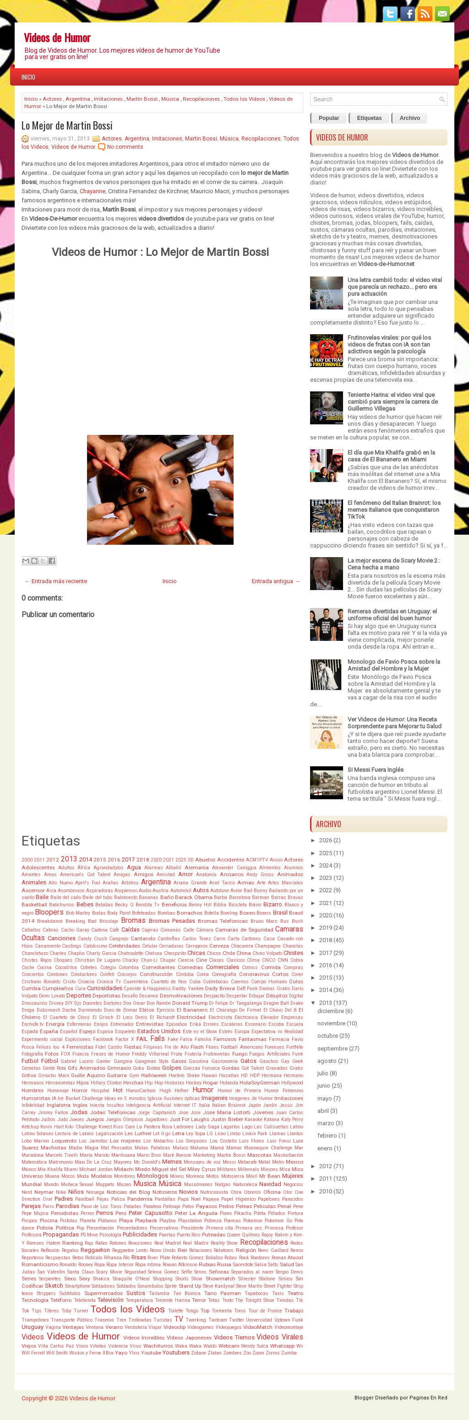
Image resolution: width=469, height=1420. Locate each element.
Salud (287, 1264)
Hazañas (229, 1076)
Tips (37, 1311)
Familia (203, 1039)
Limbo (233, 1134)
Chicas (196, 952)
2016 (114, 859)
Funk (297, 1054)
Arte (261, 883)
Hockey (194, 1083)
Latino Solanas (38, 1134)
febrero (327, 1135)
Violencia (118, 1346)
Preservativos (164, 1228)
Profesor (294, 1228)
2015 (99, 859)
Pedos (226, 1206)
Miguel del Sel (169, 1169)
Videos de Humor (57, 37)
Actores (52, 99)
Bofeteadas (144, 913)
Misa (284, 1169)
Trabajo (293, 1310)
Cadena (99, 930)
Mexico (294, 1162)
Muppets (105, 1184)
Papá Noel (189, 1199)
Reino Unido (162, 1250)
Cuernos (240, 982)
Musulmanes (198, 1184)
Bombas (166, 913)
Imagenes (215, 1098)
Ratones (117, 1243)
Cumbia (31, 988)
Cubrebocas (216, 982)
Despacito (214, 996)
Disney (56, 1003)
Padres (64, 1198)
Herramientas (60, 1083)
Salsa (261, 1265)
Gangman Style (152, 1061)
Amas (50, 875)
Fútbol (49, 1060)
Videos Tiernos (234, 1337)
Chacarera (242, 946)
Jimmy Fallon (53, 1113)
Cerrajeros (196, 946)
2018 (142, 859)
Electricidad (191, 1017)
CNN (283, 960)
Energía (55, 1024)
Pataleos (152, 1206)
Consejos (127, 974)
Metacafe (247, 1162)
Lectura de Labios (74, 1134)
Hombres (33, 1090)
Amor (185, 874)
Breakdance (50, 921)
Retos (78, 1258)
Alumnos (293, 868)
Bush (297, 921)
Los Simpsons (191, 1141)
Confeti (107, 974)
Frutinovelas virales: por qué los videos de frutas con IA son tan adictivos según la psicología (389, 344)
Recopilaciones (201, 99)
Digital (296, 996)
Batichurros (61, 905)
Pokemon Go (278, 1221)
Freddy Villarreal (150, 1054)
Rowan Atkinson (180, 1265)
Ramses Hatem (43, 1243)
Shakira (101, 1279)
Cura (80, 989)
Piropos (30, 1221)
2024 (325, 865)
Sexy (84, 1278)
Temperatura (139, 1300)
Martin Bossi (142, 99)
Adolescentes (38, 867)
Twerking (195, 1320)
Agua (134, 867)
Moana (52, 1176)
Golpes (171, 1067)
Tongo (191, 1311)
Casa (269, 939)
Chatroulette (130, 953)
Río (126, 1258)
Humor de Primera (239, 1091)
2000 (27, 860)
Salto (273, 1265)
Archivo (410, 118)
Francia (80, 1054)
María (86, 1155)
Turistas (162, 1320)
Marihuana (123, 1155)
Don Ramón (159, 1003)
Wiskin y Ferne (85, 1353)
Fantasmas (253, 1039)
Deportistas (106, 995)
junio (323, 1085)
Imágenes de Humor (251, 1098)
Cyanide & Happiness (147, 989)
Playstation (190, 1221)
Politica (65, 1228)
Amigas (122, 875)
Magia (91, 1148)
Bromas (133, 920)
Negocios (293, 1184)
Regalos (70, 1250)
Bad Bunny (255, 891)
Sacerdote (243, 1265)
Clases (216, 960)
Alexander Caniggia (234, 868)
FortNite (294, 1047)
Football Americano (241, 1047)
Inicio (28, 76)
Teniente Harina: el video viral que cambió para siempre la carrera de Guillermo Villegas (393, 401)
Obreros (252, 1192)
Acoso (276, 860)
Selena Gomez (163, 1272)
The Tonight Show (254, 1300)
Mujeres (292, 1175)
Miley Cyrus (201, 1169)
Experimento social (42, 1039)
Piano (226, 1213)
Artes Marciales (285, 883)
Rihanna (113, 1258)
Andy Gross (260, 875)
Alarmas (153, 868)
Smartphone (77, 1286)
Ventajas (73, 1327)
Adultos (66, 868)
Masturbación (288, 1155)
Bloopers (49, 912)
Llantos (295, 1134)
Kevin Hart (51, 1127)
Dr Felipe (218, 1003)
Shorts (182, 1279)
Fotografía (32, 1054)
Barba (220, 897)
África (83, 868)
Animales (34, 882)
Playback (146, 1220)
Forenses (274, 1047)
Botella (211, 913)
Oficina (272, 1192)
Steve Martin (249, 1286)
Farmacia (279, 1039)
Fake (173, 1039)
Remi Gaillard (273, 1250)
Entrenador (122, 1024)
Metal (264, 1162)
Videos (33, 1337)
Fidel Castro (108, 1047)
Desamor (148, 996)
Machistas (53, 1147)
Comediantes (158, 967)
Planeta (88, 1221)
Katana (271, 1119)
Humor (202, 1090)
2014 (85, 859)
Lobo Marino (35, 1141)
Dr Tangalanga (245, 1003)
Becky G (124, 905)
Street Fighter (278, 1286)
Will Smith (57, 1353)
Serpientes (50, 1279)
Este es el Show (200, 1032)
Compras (293, 967)
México (29, 1169)
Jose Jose (189, 1113)
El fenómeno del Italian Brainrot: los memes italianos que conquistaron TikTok (394, 509)
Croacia (86, 982)
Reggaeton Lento (129, 1250)
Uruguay (33, 1326)
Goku (138, 1068)
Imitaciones (108, 99)
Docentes (92, 1003)
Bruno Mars (264, 921)
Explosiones (78, 1039)
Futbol (30, 1060)
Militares (226, 1169)
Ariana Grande (190, 883)
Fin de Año (176, 1047)
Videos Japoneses (189, 1337)
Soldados (126, 1286)
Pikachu (242, 1213)
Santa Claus (80, 1272)
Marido (101, 1155)
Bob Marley (78, 913)
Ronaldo (68, 1265)
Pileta (260, 1213)
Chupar (168, 960)
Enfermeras (79, 1024)
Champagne (268, 946)
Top (205, 1310)
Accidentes (231, 859)
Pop (80, 1228)
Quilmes (251, 1235)
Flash (197, 1047)
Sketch (54, 1285)
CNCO (269, 960)
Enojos (101, 1024)
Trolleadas (140, 1320)
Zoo (247, 1353)
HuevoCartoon (141, 1091)
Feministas (79, 1047)
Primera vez (248, 1228)
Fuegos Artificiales (269, 1054)
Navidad (270, 1184)
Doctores (113, 1003)
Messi (229, 1162)
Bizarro (272, 904)
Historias (174, 1083)
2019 (325, 927)
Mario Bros (149, 1155)
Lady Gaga (207, 1127)
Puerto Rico (188, 1235)
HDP (255, 1076)
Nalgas (223, 1184)
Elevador (270, 1017)
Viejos (29, 1346)
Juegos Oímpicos (124, 1119)
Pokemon (252, 1221)
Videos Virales (279, 1337)
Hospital (100, 1091)
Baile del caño (65, 897)
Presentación (100, 1228)
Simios (285, 1279)
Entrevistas (150, 1024)
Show (196, 1279)
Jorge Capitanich (156, 1113)
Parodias (67, 1206)
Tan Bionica (187, 1293)
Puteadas (213, 1234)
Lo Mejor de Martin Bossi (67, 125)
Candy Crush (92, 939)
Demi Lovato (52, 996)
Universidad (259, 1320)
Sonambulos (150, 1286)
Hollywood (292, 1083)
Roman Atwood (287, 1258)
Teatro (295, 1293)
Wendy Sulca (254, 1346)
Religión (246, 1250)
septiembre (332, 1048)
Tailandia (159, 1293)
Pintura (295, 1213)
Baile (42, 897)
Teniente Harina (172, 1300)
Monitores (124, 1176)
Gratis (296, 1068)
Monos (177, 1176)
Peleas (244, 1206)
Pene (298, 1206)
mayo (324, 1098)
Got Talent (252, 1068)
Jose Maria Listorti (227, 1112)
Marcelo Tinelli (61, 1155)
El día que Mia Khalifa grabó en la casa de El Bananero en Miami (391, 456)
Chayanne (92, 191)
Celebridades (124, 946)
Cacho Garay (75, 930)
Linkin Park (255, 1134)
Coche (28, 967)
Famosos (224, 1039)
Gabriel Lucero (76, 1061)
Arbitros (130, 883)
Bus (284, 921)
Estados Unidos (158, 1031)
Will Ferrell (33, 1353)
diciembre (330, 1011)
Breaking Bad (81, 921)
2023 (325, 877)
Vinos (82, 1346)
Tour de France (265, 1311)
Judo (62, 1119)
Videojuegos (229, 1327)
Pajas (103, 1199)
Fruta (176, 1054)
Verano (114, 1327)
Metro (278, 1162)
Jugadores (156, 1119)
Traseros (104, 1320)
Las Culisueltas (271, 1127)
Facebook (103, 1039)
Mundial (32, 1184)
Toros (240, 1311)
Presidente (192, 1228)
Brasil (280, 912)
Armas (245, 882)
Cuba (195, 982)
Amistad (166, 875)
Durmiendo (90, 1010)
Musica (144, 1184)
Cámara (204, 930)
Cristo (69, 982)
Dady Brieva (220, 988)
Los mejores (125, 1141)
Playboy (167, 1221)
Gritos (29, 1075)
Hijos (82, 1082)
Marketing (204, 1155)
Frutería (193, 1054)
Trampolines (35, 1320)
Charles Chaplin (67, 953)
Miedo (142, 1169)
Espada (30, 1032)
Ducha (69, 1010)
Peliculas (265, 1206)
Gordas (231, 1068)
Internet (182, 1105)
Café (114, 930)
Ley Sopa (195, 1134)
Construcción (156, 974)
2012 (52, 859)
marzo (325, 1123)
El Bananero (192, 1010)
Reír (182, 1250)
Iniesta (97, 1105)
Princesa (274, 1228)
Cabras (51, 930)
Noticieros (165, 1192)
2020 (156, 860)
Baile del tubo (97, 897)
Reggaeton (95, 1250)
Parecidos (292, 1199)
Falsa (186, 1039)
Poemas (232, 1221)
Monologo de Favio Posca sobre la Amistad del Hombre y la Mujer (394, 665)
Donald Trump (189, 1003)
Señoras (219, 1271)
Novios (188, 1191)
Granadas (277, 1068)
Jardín (270, 1105)
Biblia (219, 905)
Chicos (214, 953)
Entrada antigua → (276, 581)
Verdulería (136, 1327)
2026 (325, 840)
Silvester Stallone (256, 1279)
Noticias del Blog (128, 1192)
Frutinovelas (216, 1054)
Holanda (229, 1083)
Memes (172, 1161)
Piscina (49, 1220)
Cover (297, 974)
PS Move (89, 1235)
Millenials (248, 1169)
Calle (188, 930)
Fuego (239, 1054)
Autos (201, 890)
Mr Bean (269, 1176)
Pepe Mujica (35, 1213)
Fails (157, 1039)
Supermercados (103, 1293)
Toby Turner (74, 1311)
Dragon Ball (276, 1003)
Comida (271, 967)
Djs (78, 1003)
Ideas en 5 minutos (125, 1098)
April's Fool (87, 883)
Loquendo (64, 1141)
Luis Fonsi (279, 1141)
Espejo (87, 1031)
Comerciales (222, 967)
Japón (254, 1105)
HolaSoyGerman (260, 1082)
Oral (47, 1199)
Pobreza (213, 1221)
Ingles (80, 1105)
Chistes (293, 952)
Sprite (171, 1286)
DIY (69, 1003)
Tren (121, 1320)
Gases (178, 1061)
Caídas (130, 929)
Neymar (44, 1192)
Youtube (151, 1353)
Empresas (292, 1017)
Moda (83, 1176)
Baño (167, 897)
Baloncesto (125, 897)
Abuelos (205, 859)
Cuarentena (135, 982)
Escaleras (232, 1024)
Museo (124, 1184)
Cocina (44, 967)
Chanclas (293, 946)
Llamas (277, 1134)
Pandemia (140, 1199)
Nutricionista (214, 1192)
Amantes (31, 875)
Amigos (143, 874)
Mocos (68, 1176)
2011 (39, 860)
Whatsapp (282, 1346)
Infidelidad (33, 1105)
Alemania (197, 867)
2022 (325, 890)
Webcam (229, 1346)
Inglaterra (59, 1105)
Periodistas (64, 1213)
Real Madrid (167, 1243)
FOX (66, 1054)
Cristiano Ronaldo (41, 982)
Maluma (199, 1148)
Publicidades (140, 1234)
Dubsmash (48, 1010)
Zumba (289, 1353)
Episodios (176, 1024)
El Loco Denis (131, 1017)
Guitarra (117, 1075)
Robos (230, 1258)
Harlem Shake (184, 1076)
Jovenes (263, 1112)
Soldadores (103, 1286)
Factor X (124, 1039)
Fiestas (133, 1047)
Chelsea (153, 953)
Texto (227, 1300)
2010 (325, 1191)
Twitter (236, 1320)
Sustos (135, 1293)
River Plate (158, 1258)
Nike (61, 1192)
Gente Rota (54, 1068)
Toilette (175, 1311)
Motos (212, 1176)
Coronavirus (254, 974)
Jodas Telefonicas (113, 1112)
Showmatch (220, 1278)
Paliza (118, 1199)
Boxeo (247, 913)
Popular (329, 118)
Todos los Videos (244, 99)
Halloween (154, 1075)
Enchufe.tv (33, 1024)
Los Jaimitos (93, 1141)
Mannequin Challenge (268, 1148)
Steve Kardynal (218, 1286)
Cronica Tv (109, 982)
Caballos (31, 930)
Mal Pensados (116, 1148)
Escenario (255, 1024)
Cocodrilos (66, 967)
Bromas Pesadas (172, 920)
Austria (161, 891)
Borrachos (189, 913)
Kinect (105, 1127)
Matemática (34, 1162)
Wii (299, 1346)
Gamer (103, 1061)
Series (29, 1278)
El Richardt (162, 1017)
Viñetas (98, 1346)
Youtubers (176, 1352)
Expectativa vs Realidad (277, 1032)
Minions (269, 1169)
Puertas (167, 1235)
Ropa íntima (148, 1265)
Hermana (272, 1076)
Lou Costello (223, 1141)
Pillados (276, 1213)
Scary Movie (109, 1272)
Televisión (111, 1299)
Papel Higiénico (238, 1199)
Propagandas (61, 1234)
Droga (28, 1010)
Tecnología (35, 1300)
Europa (242, 1032)
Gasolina (198, 1061)
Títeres (51, 1311)
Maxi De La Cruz (93, 1162)
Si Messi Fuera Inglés (376, 769)
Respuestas (58, 1258)
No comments (125, 147)
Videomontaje (288, 1327)
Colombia (129, 967)
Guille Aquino (88, 1075)
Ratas (101, 1243)
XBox (108, 1353)
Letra (178, 1133)
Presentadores (132, 1228)
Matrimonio (61, 1162)
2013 (69, 859)
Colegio (108, 967)
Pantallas (165, 1199)
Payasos (206, 1206)
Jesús (286, 1105)
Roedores (260, 1258)
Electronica (246, 1017)
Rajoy (267, 1235)
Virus (136, 1346)
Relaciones (200, 1250)
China (243, 953)
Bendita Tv (147, 905)
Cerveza (219, 946)
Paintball (84, 1199)
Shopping (163, 1279)
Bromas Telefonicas (223, 921)
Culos (296, 981)
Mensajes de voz (202, 1162)
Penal (284, 1206)
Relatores (224, 1250)
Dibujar (257, 996)
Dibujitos (277, 995)
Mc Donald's (147, 1162)
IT (194, 1105)
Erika (195, 1024)
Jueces (76, 1119)
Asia (51, 891)
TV (179, 1319)
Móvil (251, 1176)
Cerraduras (171, 946)
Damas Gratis (274, 989)
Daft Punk (247, 989)
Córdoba (185, 974)
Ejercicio (166, 1010)
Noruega (95, 1192)
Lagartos (230, 1127)
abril (323, 1110)
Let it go (161, 1134)
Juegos (95, 1119)
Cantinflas (169, 939)
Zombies (232, 1353)
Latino (296, 1127)
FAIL (142, 1038)
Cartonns (251, 939)
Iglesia (154, 1098)
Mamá (217, 1148)
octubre (327, 1035)
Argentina (77, 99)
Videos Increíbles (144, 1337)
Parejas (31, 1206)
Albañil (173, 868)
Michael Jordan (96, 1169)
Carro (219, 939)
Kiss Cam (124, 1127)
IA (54, 1098)
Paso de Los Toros (101, 1206)
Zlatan (214, 1353)
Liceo (220, 1134)
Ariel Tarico (222, 883)
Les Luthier (138, 1133)
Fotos (52, 1054)
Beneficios (174, 904)
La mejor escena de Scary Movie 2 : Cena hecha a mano (394, 564)
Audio (145, 891)
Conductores (84, 974)
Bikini (255, 905)
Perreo (87, 1213)
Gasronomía (224, 1061)
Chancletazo (35, 953)
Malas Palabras (152, 1148)
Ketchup (30, 1127)
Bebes (84, 904)
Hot (118, 1090)
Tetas (214, 1300)
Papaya (211, 1199)
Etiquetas (369, 118)
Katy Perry (292, 1119)
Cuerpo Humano (269, 982)
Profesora (32, 1235)
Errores (211, 1024)
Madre (75, 1148)
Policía (45, 1228)
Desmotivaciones (181, 995)
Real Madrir (195, 1243)
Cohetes (88, 967)
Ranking (72, 1243)
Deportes (78, 995)
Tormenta (222, 1311)
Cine (201, 960)
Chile (229, 953)
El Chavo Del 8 (280, 1010)
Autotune (219, 891)
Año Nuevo (60, 883)
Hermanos (33, 1083)
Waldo (210, 1346)
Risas (138, 1257)
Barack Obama (193, 897)
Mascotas (259, 1155)
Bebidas (104, 905)
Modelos (101, 1176)
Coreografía (224, 974)
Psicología (110, 1235)
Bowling (229, 913)
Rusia (224, 1264)
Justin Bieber (227, 1119)
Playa (126, 1220)
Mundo (51, 1184)
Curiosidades (104, 988)
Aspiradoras (99, 891)
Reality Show (224, 1243)
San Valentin (51, 1272)
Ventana (95, 1327)
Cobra (296, 960)
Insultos (115, 1105)
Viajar (155, 1327)
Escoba (276, 1024)
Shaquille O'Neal (131, 1279)
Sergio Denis (289, 1272)
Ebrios (146, 1010)
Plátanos (107, 1221)
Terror (199, 1300)
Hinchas (133, 1082)
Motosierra (232, 1176)
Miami (71, 1169)
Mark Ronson (177, 1155)
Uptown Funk (288, 1320)
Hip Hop (154, 1083)
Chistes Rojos (37, 960)
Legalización (109, 1134)
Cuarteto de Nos (169, 982)
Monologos (152, 1175)
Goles (153, 1068)
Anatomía (206, 875)
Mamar (234, 1148)
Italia (204, 1105)
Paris (48, 1206)
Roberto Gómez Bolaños (197, 1258)
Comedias (190, 967)
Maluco (180, 1148)
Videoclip (174, 1327)
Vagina (53, 1327)
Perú (120, 1213)
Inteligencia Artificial (148, 1105)
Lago (247, 1127)
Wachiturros (158, 1346)
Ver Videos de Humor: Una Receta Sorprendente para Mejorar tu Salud (395, 723)
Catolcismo (95, 946)
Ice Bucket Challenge (80, 1098)
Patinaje (171, 1206)
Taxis (278, 1293)
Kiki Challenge (81, 1127)
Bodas (99, 913)
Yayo (121, 1353)
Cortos (280, 974)
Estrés (226, 1032)
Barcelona (240, 897)
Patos (188, 1206)
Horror (79, 1090)
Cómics (250, 967)
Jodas (79, 1112)
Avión (236, 891)
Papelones (269, 1199)
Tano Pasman (222, 1293)
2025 (180, 860)
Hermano (293, 1076)
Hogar (210, 1082)
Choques (63, 960)
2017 (128, 859)
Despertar (236, 996)
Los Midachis (158, 1141)
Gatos (248, 1060)
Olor (287, 1192)
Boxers (263, 913)
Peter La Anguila (196, 1213)
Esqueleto (125, 1032)
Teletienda (85, 1300)
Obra (235, 1192)
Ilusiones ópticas (182, 1098)
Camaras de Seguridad (244, 930)
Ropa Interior (119, 1265)
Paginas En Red (428, 1398)
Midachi (124, 1169)
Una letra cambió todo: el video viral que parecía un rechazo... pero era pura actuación (395, 286)
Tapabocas (256, 1293)
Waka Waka (188, 1346)
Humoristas (36, 1098)
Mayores (123, 1162)
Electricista (220, 1017)
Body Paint (118, 913)
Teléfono (60, 1300)
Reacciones (140, 1243)
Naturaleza (245, 1184)
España (49, 1031)
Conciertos (33, 974)
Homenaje (58, 1091)
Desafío (130, 996)
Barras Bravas (287, 897)
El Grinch (103, 1017)
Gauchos (268, 1061)
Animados (290, 874)
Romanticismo (40, 1264)
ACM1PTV (257, 860)
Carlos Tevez (196, 939)
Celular (150, 946)
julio (322, 1073)
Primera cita (219, 1228)
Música (170, 99)
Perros (104, 1212)
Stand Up (190, 1286)
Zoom (258, 1353)
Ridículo (93, 1258)
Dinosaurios (35, 1003)
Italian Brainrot (228, 1105)
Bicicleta (238, 905)
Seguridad (135, 1272)
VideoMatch (258, 1327)
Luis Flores (251, 1141)
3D (191, 860)
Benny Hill (200, 905)
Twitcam (217, 1320)
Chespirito (175, 953)
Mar (298, 1148)
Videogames (200, 1327)
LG (210, 1134)
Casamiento (47, 946)
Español (68, 1032)
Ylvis (134, 1353)
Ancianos (232, 874)
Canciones (62, 938)
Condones (57, 974)
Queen (233, 1235)
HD (244, 1076)
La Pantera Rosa (154, 1127)
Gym (134, 1076)
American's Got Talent (85, 875)
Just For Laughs (189, 1119)
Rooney (85, 1265)
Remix (296, 1250)
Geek (297, 1061)
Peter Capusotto (150, 1212)
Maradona (33, 1155)
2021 (168, 860)
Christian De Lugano (97, 960)
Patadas (133, 1206)
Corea (202, 974)
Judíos (48, 1119)
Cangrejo (118, 939)
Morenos (195, 1176)
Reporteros (33, 1258)
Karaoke (253, 1119)
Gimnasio (119, 1068)
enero (325, 1148)
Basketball (34, 904)
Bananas (148, 897)
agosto (327, 1060)
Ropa (99, 1265)
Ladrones (184, 1127)
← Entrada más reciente (55, 581)
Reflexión (50, 1250)
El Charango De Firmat (235, 1010)
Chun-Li (149, 960)
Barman (260, 897)
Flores (212, 1047)
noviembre (331, 1023)
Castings (72, 946)
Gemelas (31, 1068)
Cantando (143, 938)
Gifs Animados (86, 1068)
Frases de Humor (110, 1054)
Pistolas (68, 1221)
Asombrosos (71, 891)
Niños (76, 1191)
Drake (296, 1003)
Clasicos (235, 960)
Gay (285, 1061)
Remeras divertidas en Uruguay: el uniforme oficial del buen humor (392, 615)
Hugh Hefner (174, 1091)
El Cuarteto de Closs (66, 1017)
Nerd (27, 1192)
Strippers (46, 1293)
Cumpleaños (57, 988)
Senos (200, 1272)
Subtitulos (70, 1293)
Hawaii (209, 1076)
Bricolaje (108, 921)
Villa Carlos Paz (56, 1346)
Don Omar (134, 1003)
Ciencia (186, 960)
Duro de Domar (120, 1010)
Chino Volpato (267, 953)
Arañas (111, 883)
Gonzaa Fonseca (201, 1068)
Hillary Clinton (106, 1083)
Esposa (105, 1032)
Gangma (123, 1061)
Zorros (273, 1353)
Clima (253, 960)
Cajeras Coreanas (161, 930)
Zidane (198, 1353)
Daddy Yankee (187, 989)
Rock (244, 1258)
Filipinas (153, 1047)
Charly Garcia (101, 953)
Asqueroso (126, 891)
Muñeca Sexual (77, 1184)
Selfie (186, 1272)
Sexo (70, 1278)
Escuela (294, 1024)
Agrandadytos (108, 868)
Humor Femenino (283, 1091)
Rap (89, 1243)
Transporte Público (71, 1320)
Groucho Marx (53, 1076)
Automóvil (180, 891)
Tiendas (285, 1300)
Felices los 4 (50, 1047)
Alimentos (270, 868)
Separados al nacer (252, 1272)
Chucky (130, 960)
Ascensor (33, 890)
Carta (234, 939)
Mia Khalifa (50, 1169)
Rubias (207, 1264)
